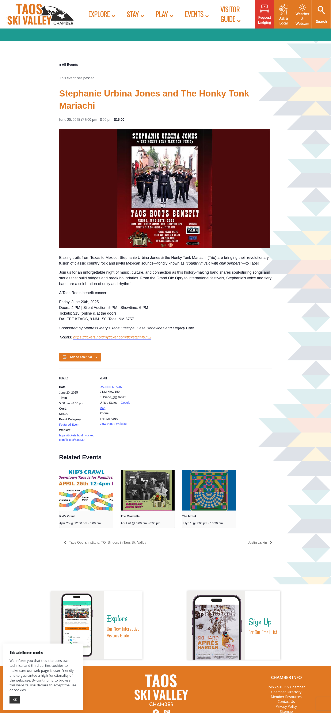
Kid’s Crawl (67, 516)
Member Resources (286, 696)
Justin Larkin (258, 542)
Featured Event (69, 424)
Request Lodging (264, 20)
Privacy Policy (286, 706)
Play (162, 14)
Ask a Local (283, 21)
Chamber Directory (286, 692)
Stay (133, 14)
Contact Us (286, 701)
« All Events (68, 65)
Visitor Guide (230, 14)
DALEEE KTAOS (111, 386)
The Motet (189, 516)
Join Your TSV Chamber (286, 687)
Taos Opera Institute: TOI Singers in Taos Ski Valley (107, 542)
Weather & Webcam (302, 19)
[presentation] (86, 490)
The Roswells (130, 516)
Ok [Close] (15, 699)
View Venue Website (113, 423)
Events (194, 14)
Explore (99, 14)
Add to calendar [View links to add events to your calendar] (81, 357)
